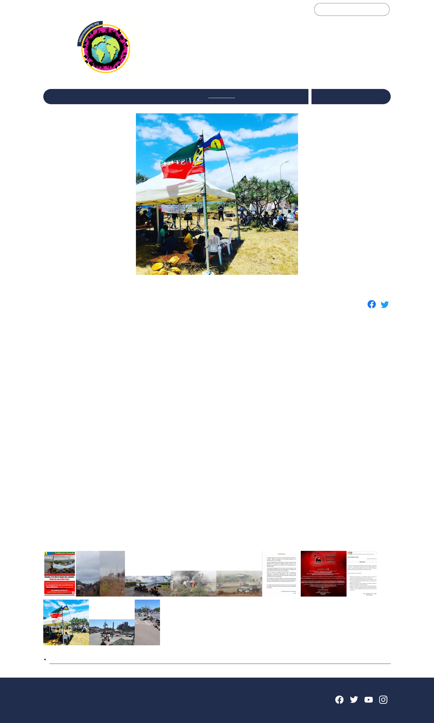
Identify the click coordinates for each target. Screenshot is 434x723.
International (221, 96)
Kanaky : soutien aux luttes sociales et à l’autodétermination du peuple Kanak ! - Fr (150, 658)
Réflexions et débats (139, 96)
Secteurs (184, 96)
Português (370, 100)
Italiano (338, 93)
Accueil (60, 96)
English (358, 93)
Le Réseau (92, 96)
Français (346, 100)
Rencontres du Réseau (273, 96)
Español (324, 100)
